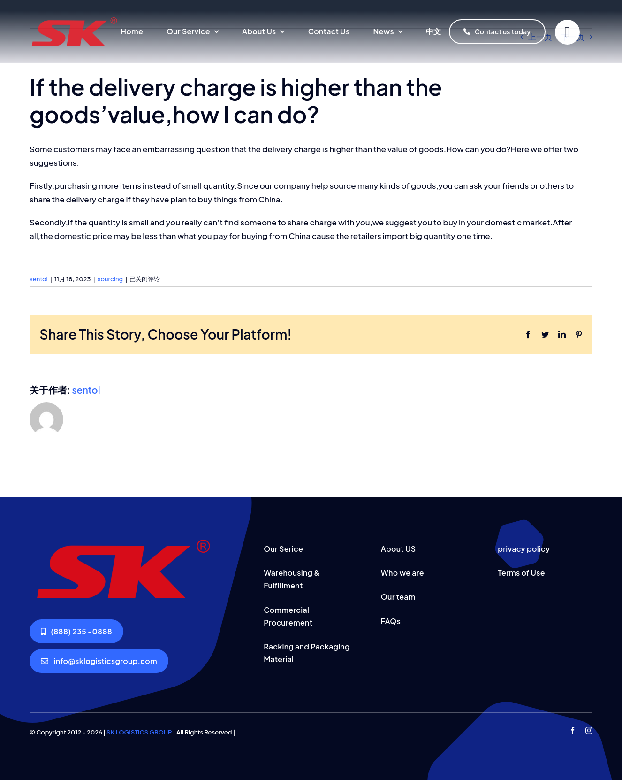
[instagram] (588, 730)
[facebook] (572, 730)
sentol (39, 279)
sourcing (110, 279)
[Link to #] (567, 32)
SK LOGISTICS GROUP (139, 732)
